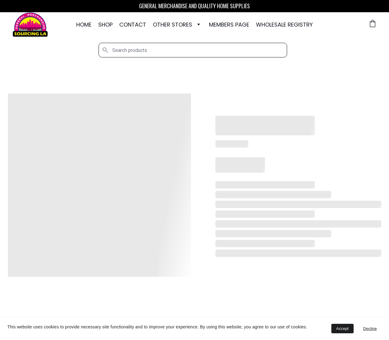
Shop (105, 24)
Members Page (229, 24)
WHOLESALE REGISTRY (284, 24)
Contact (132, 24)
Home (84, 24)
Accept (342, 328)
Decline (370, 328)
